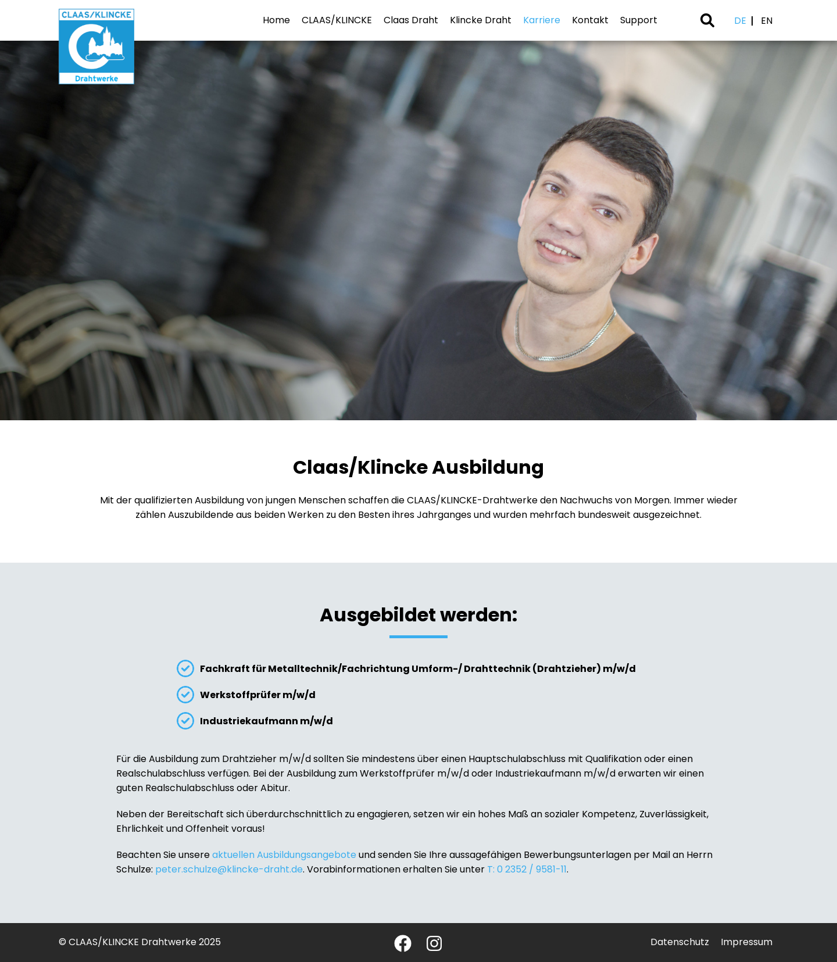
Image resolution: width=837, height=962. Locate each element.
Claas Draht (411, 20)
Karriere (541, 20)
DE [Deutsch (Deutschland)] (740, 20)
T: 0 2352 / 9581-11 (527, 869)
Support (638, 20)
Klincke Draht (481, 20)
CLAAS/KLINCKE (337, 20)
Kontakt (590, 20)
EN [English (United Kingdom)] (766, 20)
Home (276, 20)
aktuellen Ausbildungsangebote (284, 854)
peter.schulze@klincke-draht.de (229, 869)
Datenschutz (679, 942)
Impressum (746, 942)
